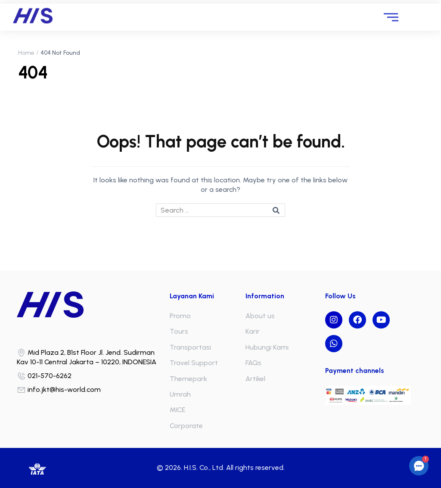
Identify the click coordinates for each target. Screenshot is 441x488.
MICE (177, 410)
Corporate (186, 426)
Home (26, 52)
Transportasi (190, 347)
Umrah (180, 394)
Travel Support (194, 363)
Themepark (188, 379)
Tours (179, 331)
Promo (180, 316)
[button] (419, 465)
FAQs (253, 363)
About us (260, 316)
